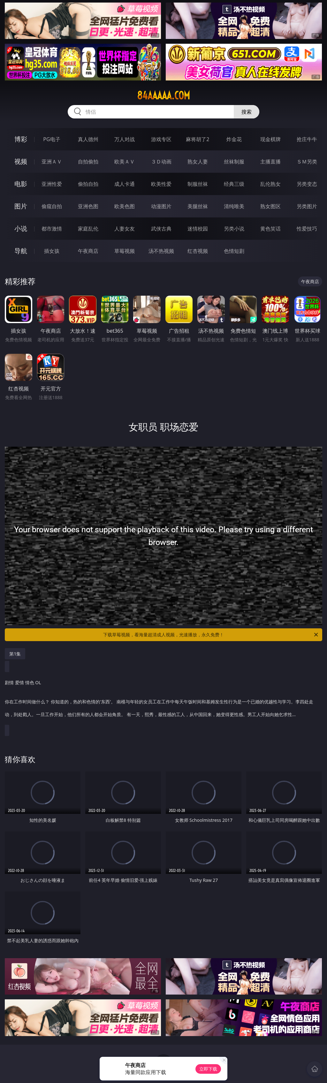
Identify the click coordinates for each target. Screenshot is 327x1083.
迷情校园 (197, 228)
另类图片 (307, 206)
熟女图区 (270, 206)
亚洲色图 (88, 206)
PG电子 (51, 139)
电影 (20, 183)
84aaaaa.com (163, 95)
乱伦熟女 (270, 183)
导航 (20, 250)
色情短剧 (234, 250)
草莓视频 (124, 250)
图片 (20, 206)
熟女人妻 (197, 161)
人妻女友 (124, 228)
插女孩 (51, 250)
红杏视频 (197, 250)
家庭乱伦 (88, 228)
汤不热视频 (161, 250)
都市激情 (52, 228)
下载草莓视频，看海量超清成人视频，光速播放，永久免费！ (211, 635)
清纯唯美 (234, 206)
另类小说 (234, 228)
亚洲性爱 (52, 183)
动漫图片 (161, 206)
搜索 (246, 111)
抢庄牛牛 (307, 139)
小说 (20, 228)
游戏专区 (161, 139)
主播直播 (270, 161)
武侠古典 (161, 228)
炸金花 (234, 139)
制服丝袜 (197, 183)
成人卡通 (124, 183)
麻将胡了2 (197, 139)
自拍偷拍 (88, 161)
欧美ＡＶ (124, 161)
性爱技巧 (307, 228)
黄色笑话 (270, 228)
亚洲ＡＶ (52, 161)
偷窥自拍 (52, 206)
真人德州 (88, 139)
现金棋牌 (270, 139)
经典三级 (234, 183)
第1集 (15, 654)
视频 (20, 161)
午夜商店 (88, 250)
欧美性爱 (161, 183)
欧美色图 (124, 206)
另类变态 (307, 183)
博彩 (20, 139)
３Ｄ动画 (161, 161)
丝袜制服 (234, 161)
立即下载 (208, 1069)
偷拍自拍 (88, 183)
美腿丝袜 (197, 206)
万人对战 (124, 139)
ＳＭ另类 (307, 161)
